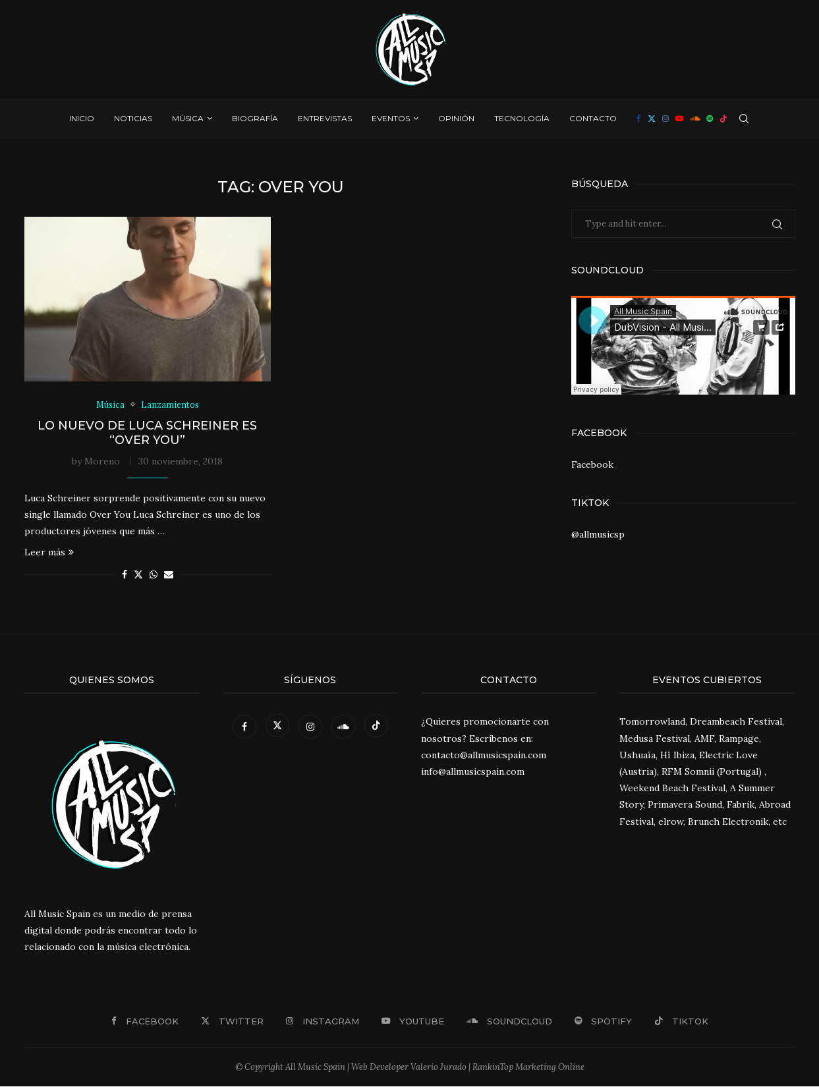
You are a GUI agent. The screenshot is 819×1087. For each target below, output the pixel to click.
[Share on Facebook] (124, 575)
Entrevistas (325, 118)
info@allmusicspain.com (472, 772)
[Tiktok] (723, 118)
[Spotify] (709, 118)
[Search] (743, 118)
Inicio (81, 118)
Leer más (49, 553)
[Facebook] (638, 118)
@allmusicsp (598, 534)
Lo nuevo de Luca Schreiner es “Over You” (147, 432)
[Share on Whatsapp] (153, 575)
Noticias (133, 118)
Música (188, 118)
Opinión (456, 118)
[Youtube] (679, 118)
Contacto (593, 118)
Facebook (592, 464)
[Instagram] (665, 118)
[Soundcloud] (695, 118)
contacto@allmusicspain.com (483, 755)
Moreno (102, 461)
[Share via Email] (168, 575)
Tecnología (522, 118)
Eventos (391, 118)
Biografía (255, 118)
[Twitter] (652, 118)
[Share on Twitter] (138, 575)
